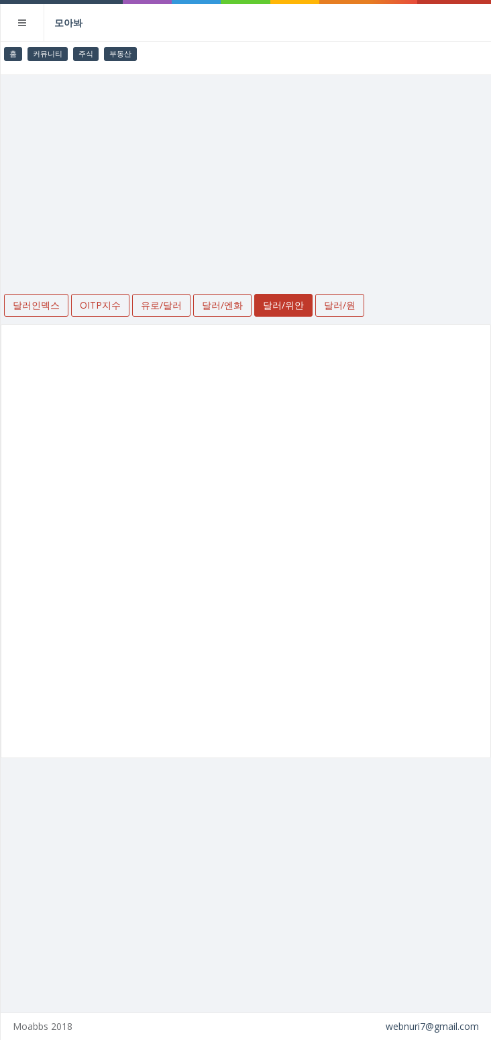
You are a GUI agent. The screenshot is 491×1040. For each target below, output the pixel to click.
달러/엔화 (222, 305)
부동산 (120, 53)
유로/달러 (161, 305)
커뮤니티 (47, 53)
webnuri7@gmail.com (432, 1026)
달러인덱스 (36, 305)
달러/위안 (283, 305)
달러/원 (340, 305)
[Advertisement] (245, 176)
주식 (85, 53)
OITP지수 (100, 305)
